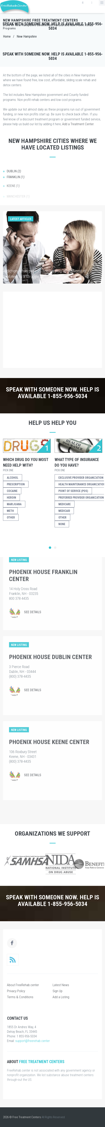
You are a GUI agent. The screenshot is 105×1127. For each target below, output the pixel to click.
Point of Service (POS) (73, 491)
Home (7, 36)
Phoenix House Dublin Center (50, 625)
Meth (10, 510)
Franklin (15, 181)
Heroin (11, 497)
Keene (13, 188)
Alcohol (12, 477)
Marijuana (14, 504)
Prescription (16, 484)
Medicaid (64, 510)
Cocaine (12, 491)
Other (11, 517)
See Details (32, 580)
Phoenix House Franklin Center (43, 544)
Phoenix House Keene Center (49, 710)
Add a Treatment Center (78, 124)
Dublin (14, 175)
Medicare (64, 504)
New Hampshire (27, 36)
